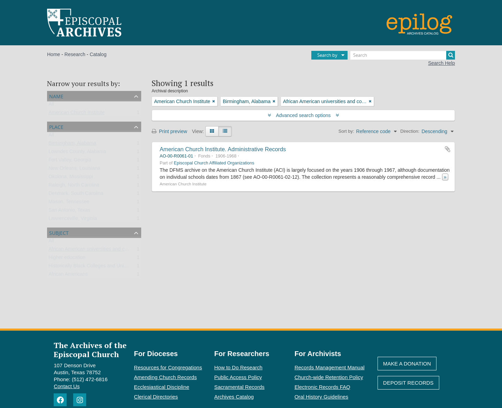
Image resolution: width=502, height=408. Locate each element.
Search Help (441, 63)
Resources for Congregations (168, 367)
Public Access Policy (238, 377)
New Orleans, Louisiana (74, 169)
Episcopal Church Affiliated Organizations (214, 163)
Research (74, 54)
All (51, 105)
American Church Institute (76, 114)
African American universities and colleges (94, 250)
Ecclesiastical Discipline (161, 387)
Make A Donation (407, 364)
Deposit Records (408, 383)
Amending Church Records (165, 377)
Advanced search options (303, 115)
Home (53, 54)
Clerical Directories (156, 397)
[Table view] (225, 131)
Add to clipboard (447, 149)
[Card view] (212, 131)
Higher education (66, 259)
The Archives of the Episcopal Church (90, 349)
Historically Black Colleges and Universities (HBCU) (104, 267)
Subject (59, 232)
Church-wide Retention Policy (329, 377)
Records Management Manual (330, 367)
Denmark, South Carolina (75, 195)
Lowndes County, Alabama (77, 153)
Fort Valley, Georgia (69, 161)
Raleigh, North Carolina (73, 186)
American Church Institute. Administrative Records (223, 149)
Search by (327, 55)
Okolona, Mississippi (70, 178)
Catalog (98, 54)
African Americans (68, 275)
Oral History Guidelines (321, 397)
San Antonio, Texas (69, 211)
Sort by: (346, 131)
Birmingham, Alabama (72, 144)
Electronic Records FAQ (322, 387)
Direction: (409, 131)
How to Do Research (238, 367)
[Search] (402, 55)
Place (56, 126)
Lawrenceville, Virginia (72, 220)
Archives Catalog (234, 397)
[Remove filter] (213, 101)
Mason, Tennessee (68, 203)
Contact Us (66, 386)
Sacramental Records (239, 387)
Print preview (169, 131)
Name (56, 95)
